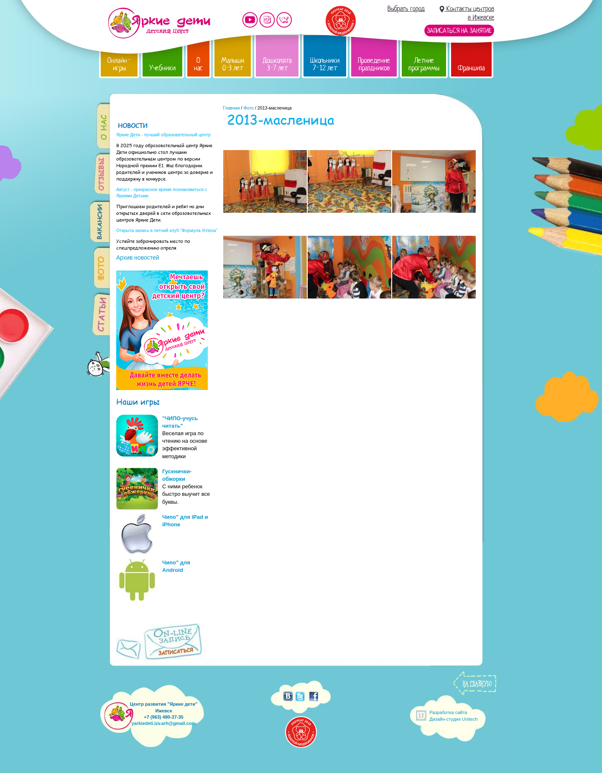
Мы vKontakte (284, 20)
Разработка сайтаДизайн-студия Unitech (453, 715)
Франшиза (471, 68)
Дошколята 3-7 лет (277, 64)
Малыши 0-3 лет (232, 64)
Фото (248, 107)
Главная (231, 107)
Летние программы (423, 64)
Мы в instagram (267, 20)
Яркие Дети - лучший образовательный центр (163, 134)
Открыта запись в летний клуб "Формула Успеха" (166, 230)
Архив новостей (137, 257)
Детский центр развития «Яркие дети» (159, 23)
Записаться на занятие (459, 30)
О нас (198, 64)
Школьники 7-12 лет (324, 64)
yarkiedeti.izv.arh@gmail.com (164, 723)
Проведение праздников (374, 64)
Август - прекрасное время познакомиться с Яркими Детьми (161, 192)
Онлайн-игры (119, 64)
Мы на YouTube (250, 20)
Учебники (162, 68)
